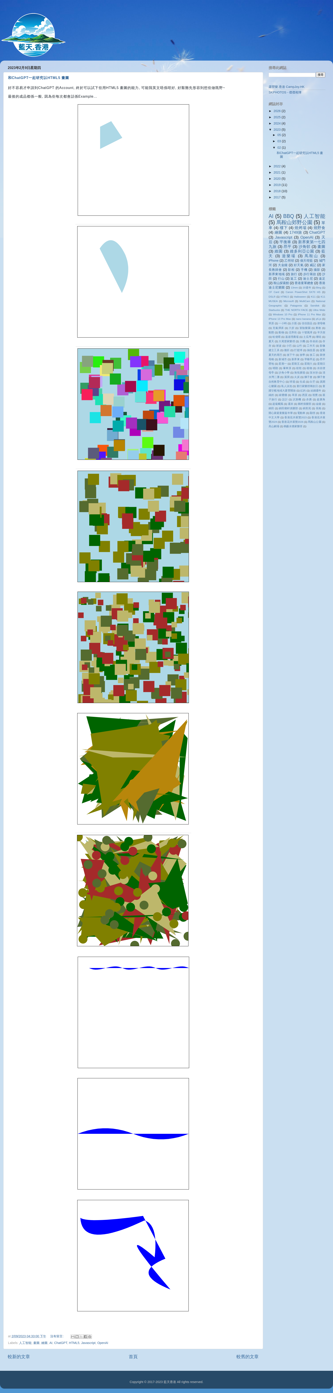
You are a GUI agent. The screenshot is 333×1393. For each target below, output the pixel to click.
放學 (302, 355)
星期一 (283, 363)
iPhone (274, 260)
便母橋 (321, 323)
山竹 (299, 345)
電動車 (301, 413)
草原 (294, 395)
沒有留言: (57, 1336)
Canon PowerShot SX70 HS (303, 292)
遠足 (322, 278)
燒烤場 (300, 227)
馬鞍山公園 (314, 422)
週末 (290, 404)
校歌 (299, 368)
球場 (292, 381)
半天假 (321, 332)
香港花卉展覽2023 (295, 417)
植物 (309, 368)
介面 (294, 323)
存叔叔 (314, 341)
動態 (271, 332)
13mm (294, 287)
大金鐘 (283, 265)
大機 (302, 341)
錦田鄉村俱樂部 (288, 408)
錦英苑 (307, 408)
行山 (281, 278)
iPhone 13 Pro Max (280, 319)
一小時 (283, 323)
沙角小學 (284, 372)
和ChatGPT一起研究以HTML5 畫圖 (38, 78)
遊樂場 (289, 256)
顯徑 (312, 413)
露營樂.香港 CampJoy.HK (287, 87)
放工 (312, 355)
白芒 (312, 381)
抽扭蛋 (311, 350)
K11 (313, 296)
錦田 (271, 408)
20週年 (307, 287)
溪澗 (286, 377)
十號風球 (307, 332)
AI (50, 1343)
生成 (302, 381)
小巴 (289, 345)
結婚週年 (316, 390)
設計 (285, 399)
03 (280, 141)
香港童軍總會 (304, 283)
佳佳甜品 (307, 323)
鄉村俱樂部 (304, 404)
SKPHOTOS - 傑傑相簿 (285, 92)
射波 (279, 345)
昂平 (287, 246)
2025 (277, 117)
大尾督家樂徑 (287, 341)
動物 (281, 332)
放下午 (291, 355)
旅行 (294, 274)
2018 (277, 191)
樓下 (283, 227)
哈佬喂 (276, 337)
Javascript (88, 1343)
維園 (279, 251)
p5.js (318, 319)
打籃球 (298, 350)
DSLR (272, 296)
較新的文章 (19, 1356)
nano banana (303, 319)
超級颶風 (277, 404)
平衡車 (285, 242)
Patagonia (296, 305)
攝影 (317, 269)
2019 (277, 185)
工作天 (311, 345)
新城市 (283, 359)
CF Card (274, 292)
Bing (318, 287)
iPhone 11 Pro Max (309, 314)
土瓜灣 (307, 337)
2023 (277, 129)
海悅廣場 (299, 372)
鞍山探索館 (281, 283)
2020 (277, 178)
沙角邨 (304, 246)
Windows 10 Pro (282, 314)
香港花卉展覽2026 (292, 422)
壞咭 (318, 337)
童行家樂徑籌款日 (307, 386)
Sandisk (314, 305)
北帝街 (293, 332)
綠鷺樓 (283, 395)
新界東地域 (277, 274)
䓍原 (271, 323)
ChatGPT (60, 1343)
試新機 (297, 399)
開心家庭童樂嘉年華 (281, 413)
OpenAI (102, 1343)
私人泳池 (286, 386)
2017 (277, 197)
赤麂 (309, 399)
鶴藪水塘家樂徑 (293, 426)
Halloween (300, 296)
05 (280, 135)
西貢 (305, 395)
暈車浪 (287, 368)
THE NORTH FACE (296, 310)
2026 (277, 111)
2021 (277, 172)
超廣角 (321, 399)
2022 (277, 166)
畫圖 (36, 1343)
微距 (286, 350)
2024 (277, 123)
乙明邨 (289, 260)
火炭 (296, 377)
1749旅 (295, 232)
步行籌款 (309, 274)
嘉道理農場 (292, 337)
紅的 (303, 390)
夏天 (271, 341)
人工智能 (25, 1343)
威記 (313, 265)
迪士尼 (308, 278)
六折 (292, 328)
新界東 (295, 359)
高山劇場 (274, 426)
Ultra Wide (319, 310)
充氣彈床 (278, 328)
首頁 (133, 1356)
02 (280, 147)
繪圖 (44, 1343)
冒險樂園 (305, 328)
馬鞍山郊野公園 (294, 222)
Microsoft (288, 301)
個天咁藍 (306, 260)
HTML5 (74, 1343)
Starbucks (274, 310)
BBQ (288, 216)
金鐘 (318, 404)
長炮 (318, 408)
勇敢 (318, 328)
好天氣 (298, 265)
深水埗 (314, 372)
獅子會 (308, 377)
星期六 (308, 363)
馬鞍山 (312, 256)
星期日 (321, 363)
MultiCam (304, 301)
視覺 (315, 395)
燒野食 (319, 227)
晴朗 (275, 368)
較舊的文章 (247, 1356)
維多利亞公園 (302, 251)
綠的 (271, 395)
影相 (291, 269)
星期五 (295, 363)
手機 (304, 269)
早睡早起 (309, 359)
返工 (293, 278)
